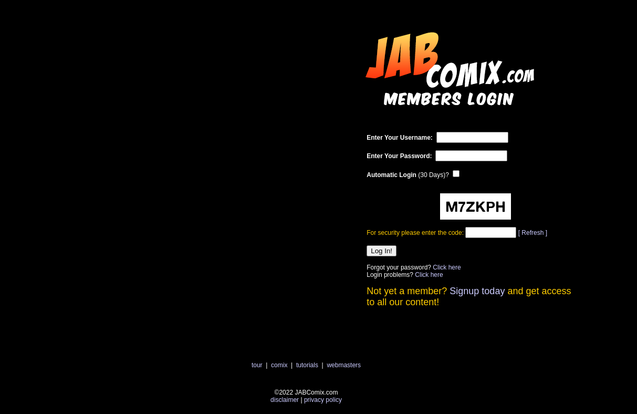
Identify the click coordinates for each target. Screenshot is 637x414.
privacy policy (323, 399)
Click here (447, 267)
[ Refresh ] (532, 232)
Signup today (477, 291)
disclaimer (284, 399)
